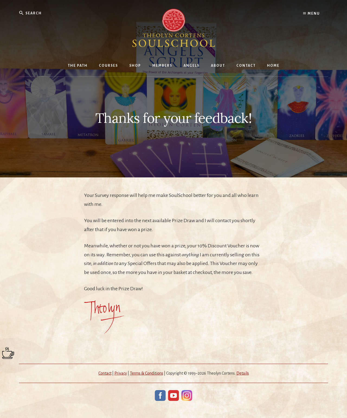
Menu (311, 13)
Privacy (120, 373)
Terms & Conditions (146, 373)
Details (242, 373)
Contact (104, 373)
